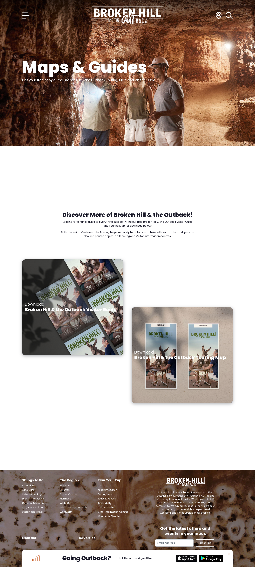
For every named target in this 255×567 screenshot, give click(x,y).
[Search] (229, 15)
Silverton (65, 490)
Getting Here (105, 494)
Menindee (65, 498)
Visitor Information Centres (113, 511)
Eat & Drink (28, 490)
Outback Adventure (33, 503)
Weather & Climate (109, 516)
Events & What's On (33, 498)
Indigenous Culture (33, 507)
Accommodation (107, 490)
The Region (69, 480)
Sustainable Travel (32, 511)
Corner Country (69, 494)
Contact (29, 538)
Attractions (28, 485)
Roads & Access (107, 498)
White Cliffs (66, 503)
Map (100, 485)
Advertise (87, 538)
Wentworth (66, 511)
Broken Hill (65, 485)
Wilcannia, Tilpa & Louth (73, 507)
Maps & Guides (106, 507)
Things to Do (32, 480)
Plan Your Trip (109, 480)
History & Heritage (32, 494)
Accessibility (104, 503)
